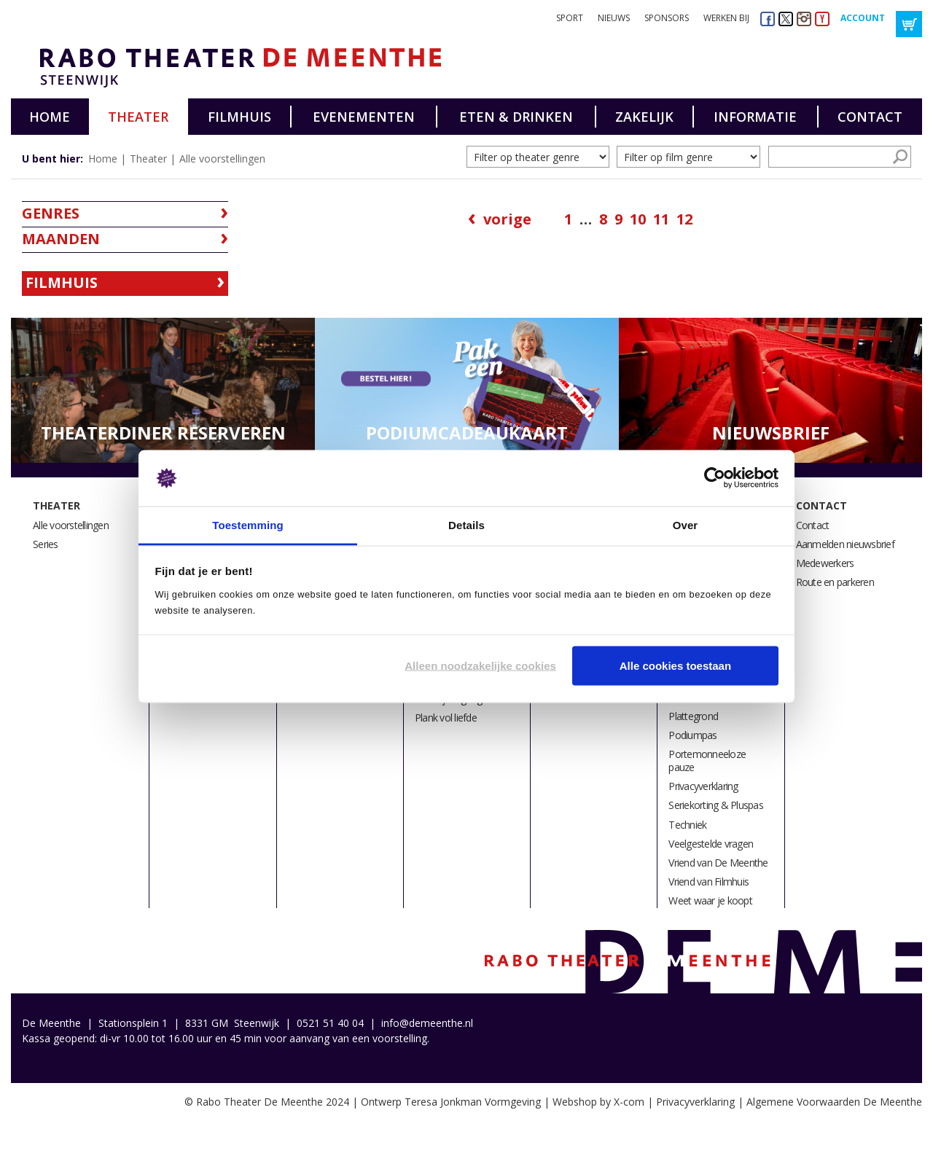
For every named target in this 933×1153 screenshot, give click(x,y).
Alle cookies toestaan (675, 666)
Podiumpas (692, 735)
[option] (163, 391)
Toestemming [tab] (248, 524)
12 (684, 219)
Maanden (61, 239)
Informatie (755, 116)
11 (661, 219)
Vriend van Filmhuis (708, 881)
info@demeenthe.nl (427, 1023)
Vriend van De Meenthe (718, 862)
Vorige (507, 219)
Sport (569, 18)
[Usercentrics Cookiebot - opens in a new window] (714, 478)
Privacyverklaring (703, 786)
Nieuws (614, 18)
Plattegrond (693, 716)
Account (862, 18)
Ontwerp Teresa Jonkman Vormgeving (451, 1102)
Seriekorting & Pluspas (715, 805)
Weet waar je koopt (710, 900)
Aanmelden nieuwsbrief (845, 544)
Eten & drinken (516, 116)
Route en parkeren (835, 582)
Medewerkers (825, 563)
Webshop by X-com (598, 1102)
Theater (138, 116)
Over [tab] (685, 524)
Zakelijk (644, 116)
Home (49, 116)
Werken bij (726, 18)
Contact (870, 116)
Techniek (687, 825)
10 (638, 219)
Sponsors (666, 18)
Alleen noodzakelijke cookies (480, 666)
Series (45, 544)
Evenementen (364, 116)
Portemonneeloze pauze (707, 760)
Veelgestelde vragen (710, 844)
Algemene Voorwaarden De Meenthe (834, 1102)
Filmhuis (239, 116)
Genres (50, 213)
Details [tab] (466, 524)
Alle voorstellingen (222, 158)
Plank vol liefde (446, 717)
